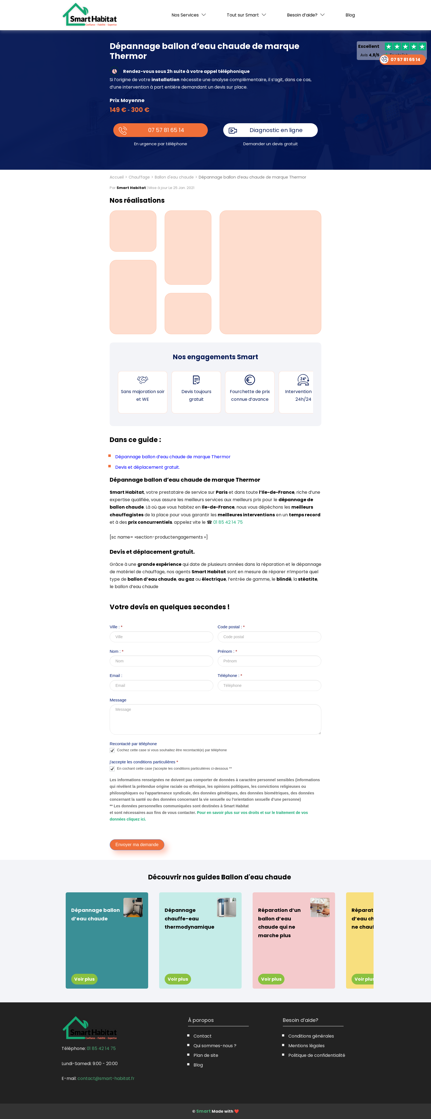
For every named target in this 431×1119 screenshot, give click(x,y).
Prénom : (227, 651)
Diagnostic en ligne (276, 130)
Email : (116, 675)
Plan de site (206, 1055)
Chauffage (139, 177)
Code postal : (231, 626)
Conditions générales (311, 1036)
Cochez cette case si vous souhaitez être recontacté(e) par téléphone (168, 750)
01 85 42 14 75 (228, 522)
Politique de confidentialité (316, 1055)
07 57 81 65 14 (166, 130)
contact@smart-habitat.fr (107, 1078)
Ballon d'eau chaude (174, 177)
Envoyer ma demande (137, 844)
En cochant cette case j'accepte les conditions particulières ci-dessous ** (171, 768)
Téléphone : (230, 675)
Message (118, 700)
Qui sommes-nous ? (215, 1046)
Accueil (117, 177)
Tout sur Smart (243, 15)
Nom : (116, 651)
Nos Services (185, 15)
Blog (350, 15)
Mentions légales (306, 1046)
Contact (203, 1036)
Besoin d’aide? (302, 15)
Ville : (116, 626)
